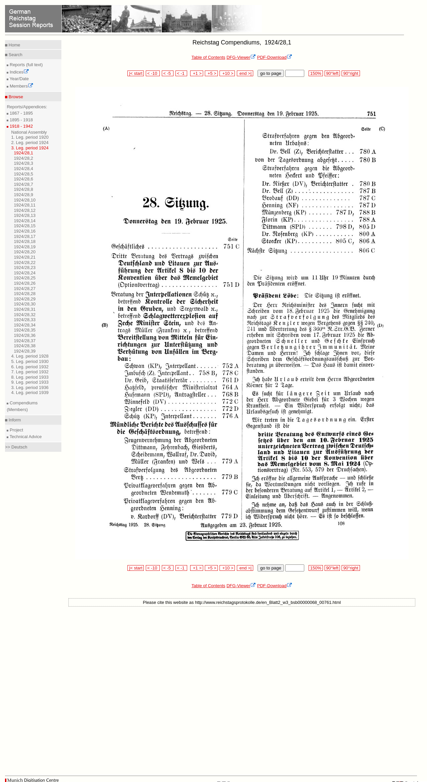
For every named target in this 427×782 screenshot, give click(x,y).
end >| (245, 73)
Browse (15, 96)
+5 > (211, 73)
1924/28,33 (24, 319)
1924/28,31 (24, 309)
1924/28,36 (24, 335)
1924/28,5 (23, 173)
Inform (14, 419)
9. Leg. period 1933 (29, 382)
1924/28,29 (24, 298)
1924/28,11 (24, 205)
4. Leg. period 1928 (29, 356)
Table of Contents (208, 57)
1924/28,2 (23, 158)
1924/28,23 (24, 267)
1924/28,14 (24, 220)
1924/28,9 (23, 194)
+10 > (227, 73)
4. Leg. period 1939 (29, 392)
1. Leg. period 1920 (29, 137)
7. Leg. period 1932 (29, 371)
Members (20, 86)
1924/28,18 (24, 241)
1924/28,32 (24, 314)
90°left (332, 73)
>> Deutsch (16, 446)
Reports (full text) (25, 64)
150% (315, 73)
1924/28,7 (23, 184)
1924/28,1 (23, 152)
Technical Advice (25, 436)
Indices (18, 72)
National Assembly (29, 132)
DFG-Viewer (241, 57)
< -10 (153, 73)
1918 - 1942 (20, 126)
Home (13, 44)
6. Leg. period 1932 (29, 366)
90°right (350, 73)
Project (15, 429)
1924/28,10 (24, 200)
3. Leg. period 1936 (29, 387)
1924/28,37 (24, 340)
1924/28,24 (24, 272)
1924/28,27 (24, 288)
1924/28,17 (24, 236)
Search (14, 54)
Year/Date (18, 78)
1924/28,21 (24, 257)
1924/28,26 (24, 283)
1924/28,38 (24, 345)
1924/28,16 (24, 231)
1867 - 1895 (20, 113)
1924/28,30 (24, 303)
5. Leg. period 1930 (29, 361)
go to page (270, 73)
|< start (135, 73)
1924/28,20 (24, 251)
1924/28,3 (23, 163)
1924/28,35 (24, 330)
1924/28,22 (24, 262)
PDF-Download (274, 57)
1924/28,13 (24, 215)
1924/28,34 (24, 325)
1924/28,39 (24, 351)
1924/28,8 (23, 189)
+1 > (196, 73)
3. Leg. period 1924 (29, 147)
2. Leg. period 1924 (29, 142)
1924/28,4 (23, 168)
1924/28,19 (24, 246)
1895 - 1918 (20, 119)
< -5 (167, 73)
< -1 (181, 73)
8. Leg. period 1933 (29, 377)
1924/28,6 (23, 178)
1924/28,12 (24, 210)
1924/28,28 (24, 293)
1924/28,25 (24, 277)
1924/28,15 (24, 225)
